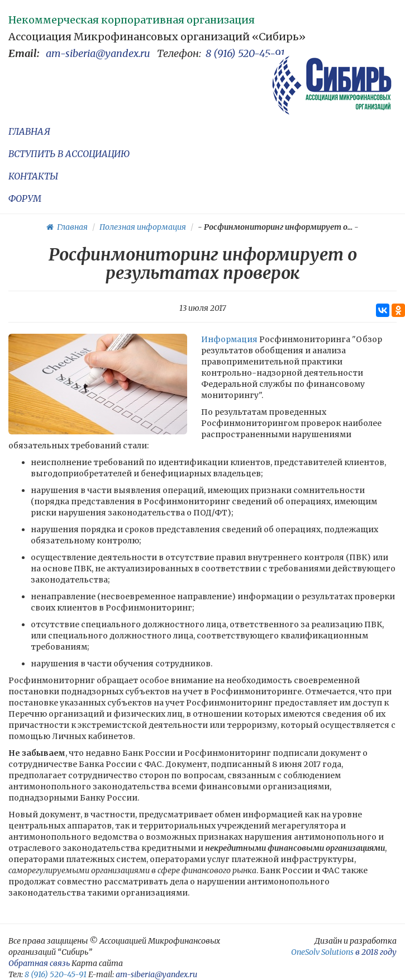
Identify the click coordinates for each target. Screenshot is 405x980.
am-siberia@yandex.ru (98, 53)
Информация (229, 339)
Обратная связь (39, 963)
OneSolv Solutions (322, 952)
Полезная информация (142, 227)
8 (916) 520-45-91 (245, 53)
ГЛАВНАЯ (29, 131)
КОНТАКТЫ (33, 176)
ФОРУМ (24, 198)
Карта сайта (97, 963)
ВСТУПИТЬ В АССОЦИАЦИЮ (69, 153)
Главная (67, 227)
